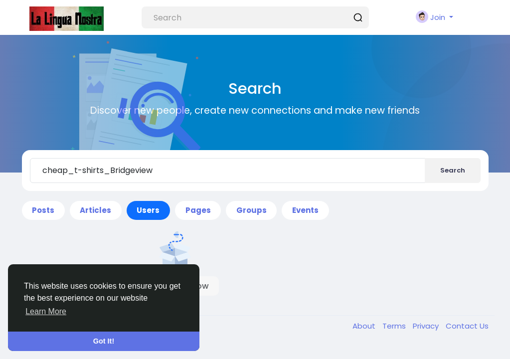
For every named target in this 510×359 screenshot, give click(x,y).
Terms (395, 326)
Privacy (427, 326)
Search (452, 170)
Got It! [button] (103, 341)
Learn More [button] (45, 311)
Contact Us (467, 326)
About (364, 326)
